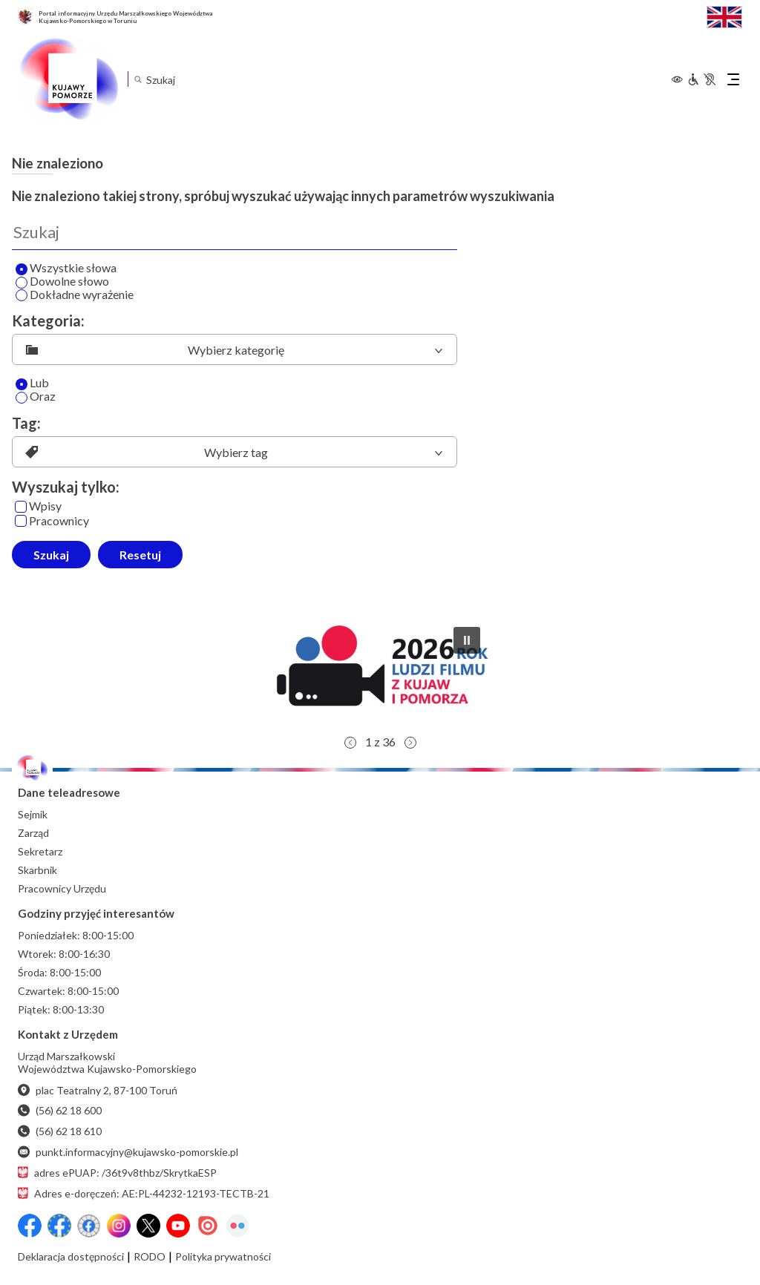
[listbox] (234, 349)
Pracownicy (52, 521)
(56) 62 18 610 (60, 1131)
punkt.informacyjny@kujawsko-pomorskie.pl (128, 1152)
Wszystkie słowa (66, 268)
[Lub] (21, 384)
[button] (380, 671)
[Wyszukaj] (234, 232)
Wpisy (38, 506)
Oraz (36, 397)
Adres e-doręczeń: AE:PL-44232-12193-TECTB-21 (143, 1193)
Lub (32, 383)
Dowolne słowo (62, 282)
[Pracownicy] (21, 521)
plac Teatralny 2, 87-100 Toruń (97, 1090)
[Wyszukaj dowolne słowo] (21, 283)
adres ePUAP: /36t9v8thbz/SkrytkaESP (117, 1172)
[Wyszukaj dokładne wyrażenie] (21, 295)
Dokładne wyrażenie (75, 295)
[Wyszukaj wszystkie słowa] (21, 269)
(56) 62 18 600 (60, 1110)
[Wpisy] (21, 507)
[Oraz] (21, 398)
